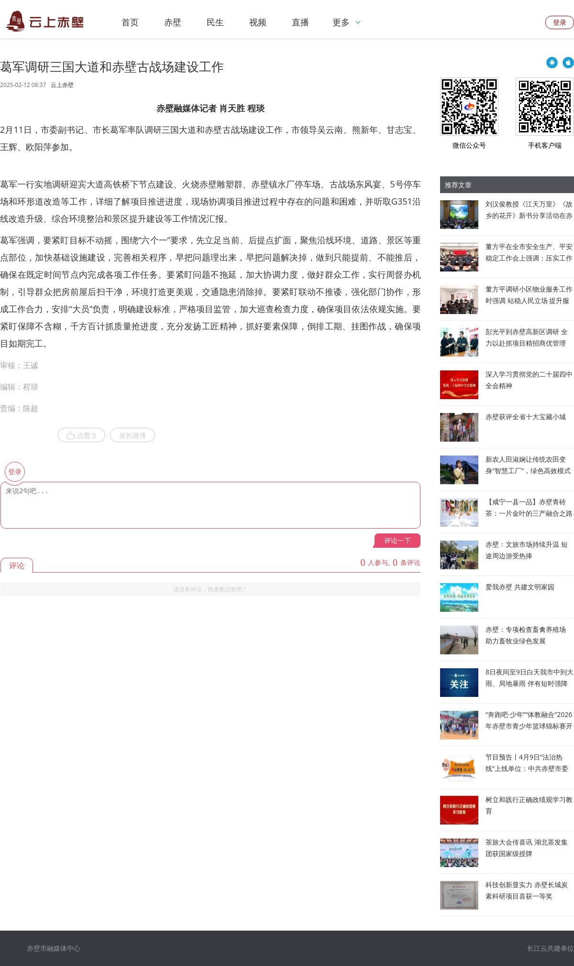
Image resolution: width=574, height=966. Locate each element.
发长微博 (132, 435)
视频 (257, 22)
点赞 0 (81, 435)
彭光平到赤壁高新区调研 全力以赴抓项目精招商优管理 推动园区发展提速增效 (527, 343)
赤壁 (172, 22)
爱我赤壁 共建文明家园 (520, 586)
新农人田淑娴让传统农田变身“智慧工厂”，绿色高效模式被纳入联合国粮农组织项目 (528, 471)
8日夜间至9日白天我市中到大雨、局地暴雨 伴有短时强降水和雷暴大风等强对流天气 (530, 683)
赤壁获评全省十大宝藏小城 (526, 416)
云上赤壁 (62, 85)
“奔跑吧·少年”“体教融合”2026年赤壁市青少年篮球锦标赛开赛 (529, 726)
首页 (130, 22)
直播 (300, 22)
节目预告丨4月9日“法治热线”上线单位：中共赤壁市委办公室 (527, 768)
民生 (215, 22)
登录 (559, 22)
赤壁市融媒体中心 (53, 948)
